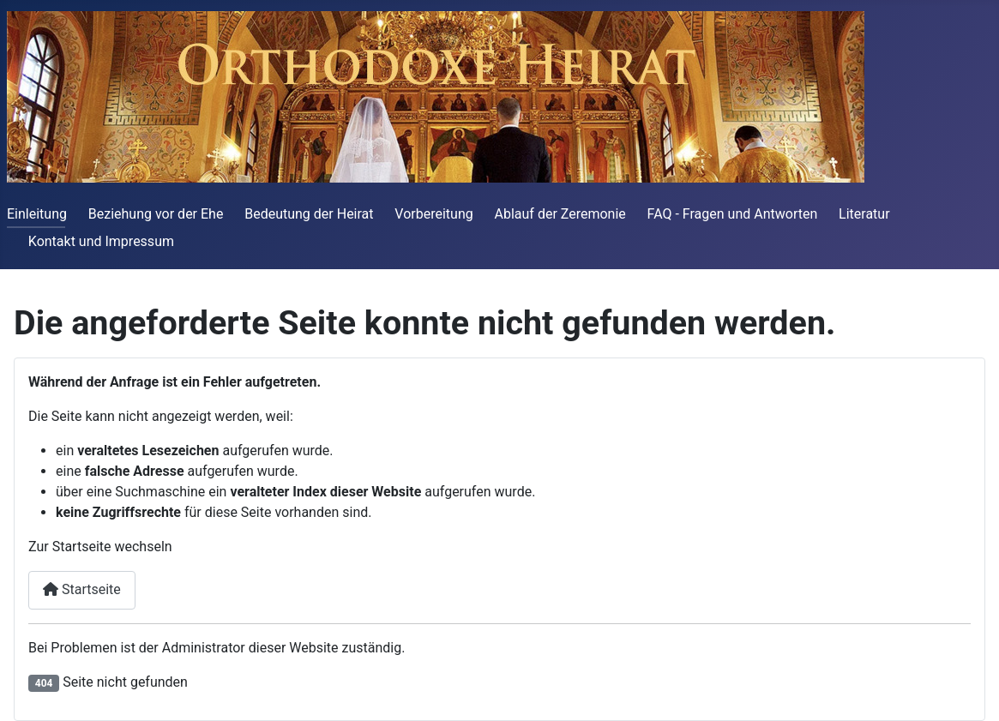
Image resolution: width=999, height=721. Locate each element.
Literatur (864, 214)
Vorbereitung (433, 214)
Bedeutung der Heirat (308, 214)
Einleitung (37, 214)
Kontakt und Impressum (101, 241)
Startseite (82, 589)
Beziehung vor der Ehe (156, 214)
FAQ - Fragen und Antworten (732, 214)
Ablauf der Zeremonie (560, 214)
